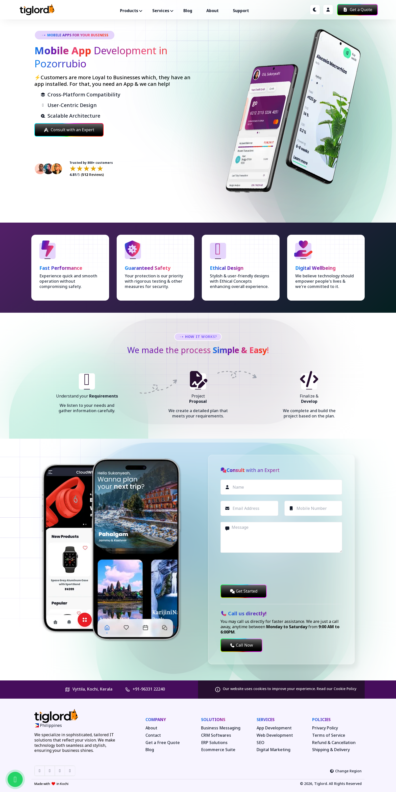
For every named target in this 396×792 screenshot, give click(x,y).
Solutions (213, 719)
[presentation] (258, 568)
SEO (260, 742)
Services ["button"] (160, 10)
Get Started (243, 591)
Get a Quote (357, 9)
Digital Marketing (273, 749)
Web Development (275, 735)
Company (155, 719)
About (212, 10)
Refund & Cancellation (334, 742)
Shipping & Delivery (331, 749)
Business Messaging (220, 728)
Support (241, 10)
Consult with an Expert (69, 130)
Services (266, 719)
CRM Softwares (216, 735)
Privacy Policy (325, 728)
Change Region (346, 771)
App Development (274, 728)
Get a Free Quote (162, 742)
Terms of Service (328, 735)
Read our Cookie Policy (336, 688)
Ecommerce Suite (218, 749)
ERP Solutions (214, 742)
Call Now (241, 645)
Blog (187, 10)
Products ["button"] (129, 10)
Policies (321, 719)
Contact (153, 735)
